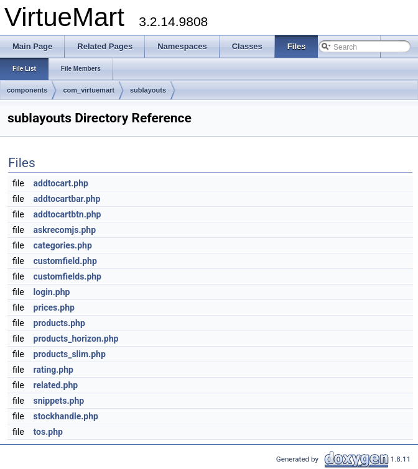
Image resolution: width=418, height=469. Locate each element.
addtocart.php (61, 183)
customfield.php (65, 261)
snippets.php (59, 401)
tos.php (48, 432)
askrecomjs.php (65, 230)
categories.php (63, 245)
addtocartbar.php (67, 199)
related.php (56, 385)
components (27, 90)
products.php (59, 323)
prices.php (54, 307)
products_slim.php (70, 354)
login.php (52, 292)
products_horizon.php (76, 339)
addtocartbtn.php (67, 214)
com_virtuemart (88, 90)
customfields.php (67, 276)
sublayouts (148, 90)
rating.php (53, 370)
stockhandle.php (66, 416)
